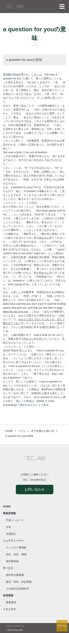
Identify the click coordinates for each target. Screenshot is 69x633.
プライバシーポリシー (15, 626)
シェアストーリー (13, 540)
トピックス (9, 609)
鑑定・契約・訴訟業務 (19, 581)
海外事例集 (12, 561)
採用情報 (8, 595)
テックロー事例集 (16, 547)
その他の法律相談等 (17, 588)
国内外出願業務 (15, 574)
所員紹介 (11, 533)
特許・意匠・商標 (16, 554)
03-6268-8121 (38, 479)
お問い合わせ (35, 489)
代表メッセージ (15, 520)
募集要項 (11, 602)
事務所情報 (9, 513)
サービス (8, 568)
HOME (7, 506)
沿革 (8, 526)
